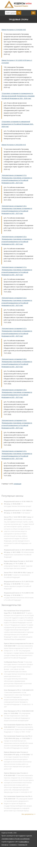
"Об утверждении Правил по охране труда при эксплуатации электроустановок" (18, 565)
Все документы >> (29, 815)
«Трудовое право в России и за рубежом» (15, 839)
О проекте (13, 845)
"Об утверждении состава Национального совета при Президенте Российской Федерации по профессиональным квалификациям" (18, 716)
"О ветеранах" (18, 512)
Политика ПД (22, 845)
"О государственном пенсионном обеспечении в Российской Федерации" (19, 596)
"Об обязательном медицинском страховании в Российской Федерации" (19, 553)
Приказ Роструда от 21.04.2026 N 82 (13, 30)
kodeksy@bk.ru (24, 842)
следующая (17, 484)
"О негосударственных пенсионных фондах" (18, 504)
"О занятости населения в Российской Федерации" (18, 575)
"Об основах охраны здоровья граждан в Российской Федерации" (19, 585)
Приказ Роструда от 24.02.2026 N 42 (13, 145)
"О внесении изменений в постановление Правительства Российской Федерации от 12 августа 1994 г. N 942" (18, 728)
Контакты (4, 845)
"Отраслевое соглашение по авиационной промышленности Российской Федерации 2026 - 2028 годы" (17, 124)
